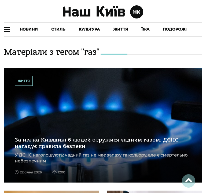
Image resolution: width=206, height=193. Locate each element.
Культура (89, 29)
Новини (29, 29)
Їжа (145, 29)
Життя (120, 29)
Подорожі (175, 29)
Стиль (58, 29)
